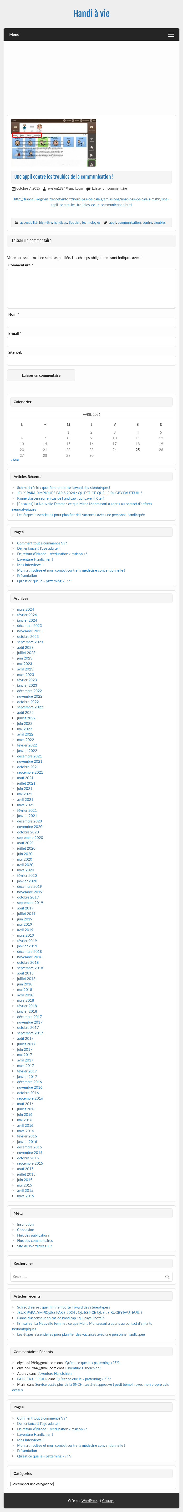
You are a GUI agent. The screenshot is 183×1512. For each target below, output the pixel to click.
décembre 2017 (29, 1017)
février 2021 (27, 810)
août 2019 (25, 908)
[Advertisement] (91, 79)
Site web (15, 352)
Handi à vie (92, 13)
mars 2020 (25, 870)
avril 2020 (25, 865)
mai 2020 (24, 859)
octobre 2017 (28, 1027)
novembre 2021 (29, 761)
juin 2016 (24, 1114)
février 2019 (27, 941)
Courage (108, 1501)
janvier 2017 (27, 1076)
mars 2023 (25, 674)
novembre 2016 (29, 1087)
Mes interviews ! (30, 565)
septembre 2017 (30, 1033)
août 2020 (25, 843)
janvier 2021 (27, 815)
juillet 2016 (26, 1109)
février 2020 (27, 875)
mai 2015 (24, 1185)
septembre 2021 (30, 772)
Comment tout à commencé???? (42, 543)
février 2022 (27, 745)
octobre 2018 (28, 962)
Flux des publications (33, 1235)
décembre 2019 (29, 886)
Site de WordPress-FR (34, 1246)
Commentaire (20, 265)
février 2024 (27, 615)
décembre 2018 (29, 951)
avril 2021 (25, 799)
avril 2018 (25, 995)
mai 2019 (24, 924)
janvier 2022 (27, 750)
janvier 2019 (27, 946)
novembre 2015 (29, 1152)
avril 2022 (25, 734)
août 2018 (25, 973)
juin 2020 (24, 854)
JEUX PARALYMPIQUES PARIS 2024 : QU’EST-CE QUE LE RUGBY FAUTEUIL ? (79, 493)
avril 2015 (25, 1190)
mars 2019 (25, 935)
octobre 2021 (28, 767)
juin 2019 (24, 919)
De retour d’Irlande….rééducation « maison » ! (52, 554)
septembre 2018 (30, 968)
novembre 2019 (29, 892)
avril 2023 (25, 669)
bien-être (45, 222)
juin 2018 (24, 984)
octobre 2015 (28, 1158)
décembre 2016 (29, 1082)
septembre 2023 (30, 642)
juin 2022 (24, 723)
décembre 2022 (29, 691)
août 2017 (25, 1038)
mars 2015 (25, 1196)
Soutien (74, 222)
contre (147, 222)
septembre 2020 (30, 837)
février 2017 (27, 1071)
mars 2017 (25, 1065)
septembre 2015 (30, 1163)
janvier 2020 (27, 881)
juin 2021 (24, 788)
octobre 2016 (28, 1093)
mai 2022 (24, 729)
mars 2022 (25, 739)
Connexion (25, 1230)
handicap (60, 222)
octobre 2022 (28, 702)
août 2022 (25, 712)
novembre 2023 (29, 631)
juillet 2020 (26, 848)
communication (129, 222)
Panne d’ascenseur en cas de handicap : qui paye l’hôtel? (60, 498)
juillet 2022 (26, 718)
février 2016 (27, 1136)
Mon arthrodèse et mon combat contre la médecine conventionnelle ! (71, 570)
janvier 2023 (27, 685)
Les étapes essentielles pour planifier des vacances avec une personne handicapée (81, 514)
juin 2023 (24, 658)
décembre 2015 (29, 1147)
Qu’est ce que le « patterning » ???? (44, 581)
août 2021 (25, 778)
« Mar (14, 460)
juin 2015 (24, 1179)
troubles (160, 222)
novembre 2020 (29, 826)
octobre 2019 (28, 897)
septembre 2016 (30, 1098)
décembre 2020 (29, 821)
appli (112, 222)
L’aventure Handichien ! (35, 559)
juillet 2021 (26, 783)
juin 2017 (24, 1049)
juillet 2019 (26, 913)
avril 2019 (25, 930)
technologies (91, 222)
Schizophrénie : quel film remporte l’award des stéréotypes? (63, 487)
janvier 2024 (27, 620)
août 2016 (25, 1103)
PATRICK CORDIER (32, 1379)
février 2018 (27, 1006)
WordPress (89, 1501)
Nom (13, 314)
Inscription (25, 1224)
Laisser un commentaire (109, 188)
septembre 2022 (30, 707)
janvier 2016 (27, 1141)
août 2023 (25, 647)
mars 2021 (25, 805)
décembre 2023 (29, 625)
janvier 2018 (27, 1011)
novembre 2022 (29, 696)
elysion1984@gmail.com (65, 188)
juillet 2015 (26, 1174)
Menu (14, 34)
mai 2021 (24, 794)
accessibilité (28, 222)
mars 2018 (25, 1000)
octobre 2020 (28, 832)
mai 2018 (24, 989)
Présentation (27, 575)
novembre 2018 (29, 957)
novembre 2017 (29, 1022)
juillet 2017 (26, 1044)
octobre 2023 (28, 636)
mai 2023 (24, 663)
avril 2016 (25, 1125)
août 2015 (25, 1169)
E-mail (14, 333)
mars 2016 (25, 1131)
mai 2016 (24, 1120)
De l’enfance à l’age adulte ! (38, 548)
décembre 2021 (29, 756)
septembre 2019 (30, 902)
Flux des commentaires (35, 1240)
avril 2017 (25, 1060)
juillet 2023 (26, 652)
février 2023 (27, 680)
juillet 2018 (26, 978)
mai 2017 (24, 1054)
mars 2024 (25, 609)
